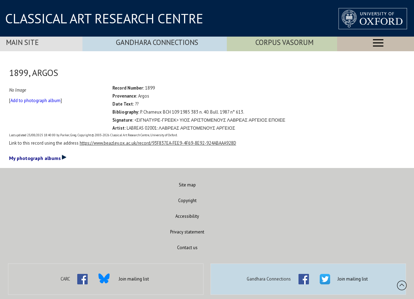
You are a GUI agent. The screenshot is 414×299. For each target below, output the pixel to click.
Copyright (187, 201)
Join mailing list (134, 279)
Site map (187, 185)
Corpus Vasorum (284, 42)
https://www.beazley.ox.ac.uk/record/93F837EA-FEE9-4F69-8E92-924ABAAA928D (158, 143)
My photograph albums (37, 157)
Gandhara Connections (157, 42)
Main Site (22, 42)
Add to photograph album (35, 101)
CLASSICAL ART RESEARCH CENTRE (104, 18)
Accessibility (187, 216)
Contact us (187, 248)
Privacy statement (187, 232)
